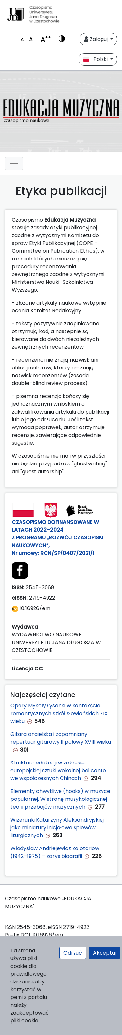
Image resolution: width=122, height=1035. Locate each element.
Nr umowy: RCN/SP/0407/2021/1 (54, 553)
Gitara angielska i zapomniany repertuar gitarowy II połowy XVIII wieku (60, 738)
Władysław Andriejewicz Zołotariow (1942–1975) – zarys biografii (54, 852)
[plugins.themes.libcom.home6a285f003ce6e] (61, 111)
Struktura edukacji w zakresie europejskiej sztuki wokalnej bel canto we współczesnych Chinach (58, 770)
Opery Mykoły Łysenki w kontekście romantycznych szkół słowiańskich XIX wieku (59, 713)
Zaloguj (96, 39)
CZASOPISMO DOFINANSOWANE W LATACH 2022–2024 (55, 526)
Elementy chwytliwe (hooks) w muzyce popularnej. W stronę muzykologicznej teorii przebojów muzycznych (60, 799)
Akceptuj (104, 953)
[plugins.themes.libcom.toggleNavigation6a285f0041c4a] (14, 163)
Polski (96, 59)
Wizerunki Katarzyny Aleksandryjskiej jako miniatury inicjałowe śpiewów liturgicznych (57, 827)
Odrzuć (72, 953)
